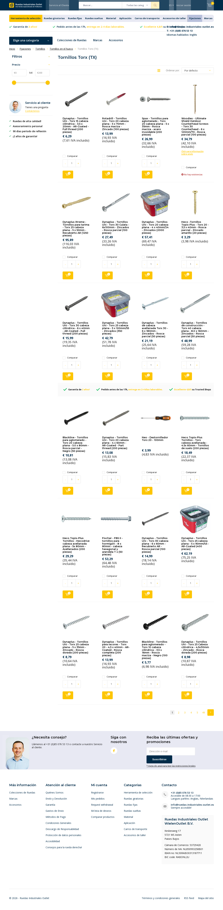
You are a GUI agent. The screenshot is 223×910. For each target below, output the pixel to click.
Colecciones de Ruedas (72, 43)
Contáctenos (32, 113)
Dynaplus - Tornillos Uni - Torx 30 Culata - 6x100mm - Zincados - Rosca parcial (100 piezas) (115, 230)
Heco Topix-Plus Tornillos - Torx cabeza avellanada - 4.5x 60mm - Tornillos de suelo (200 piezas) (195, 445)
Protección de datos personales (63, 837)
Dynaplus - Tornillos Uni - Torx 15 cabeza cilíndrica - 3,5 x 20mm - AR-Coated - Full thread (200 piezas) (76, 127)
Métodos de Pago (56, 819)
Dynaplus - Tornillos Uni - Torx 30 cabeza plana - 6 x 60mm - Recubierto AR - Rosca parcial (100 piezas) (155, 547)
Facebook (114, 752)
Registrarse (97, 795)
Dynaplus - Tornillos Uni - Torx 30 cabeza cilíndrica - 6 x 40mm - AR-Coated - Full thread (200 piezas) (76, 331)
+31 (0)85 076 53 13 (182, 795)
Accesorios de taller (174, 20)
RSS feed (189, 900)
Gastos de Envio (55, 813)
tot (30, 75)
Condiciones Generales (58, 825)
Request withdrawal (102, 807)
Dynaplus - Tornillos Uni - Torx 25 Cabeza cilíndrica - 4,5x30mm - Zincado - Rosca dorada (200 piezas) (195, 650)
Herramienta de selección (26, 20)
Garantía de (25, 29)
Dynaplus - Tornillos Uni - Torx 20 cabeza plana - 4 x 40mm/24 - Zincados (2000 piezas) (155, 230)
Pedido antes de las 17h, (91, 29)
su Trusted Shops (164, 29)
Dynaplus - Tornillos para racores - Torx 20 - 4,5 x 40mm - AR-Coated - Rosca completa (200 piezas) (116, 651)
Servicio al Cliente (59, 5)
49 (203, 715)
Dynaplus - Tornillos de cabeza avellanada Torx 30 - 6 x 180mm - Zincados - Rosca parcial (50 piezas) (155, 332)
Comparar (70, 158)
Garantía (50, 807)
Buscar (155, 5)
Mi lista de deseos (101, 813)
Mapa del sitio (206, 900)
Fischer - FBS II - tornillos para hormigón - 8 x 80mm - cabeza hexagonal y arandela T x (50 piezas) (112, 549)
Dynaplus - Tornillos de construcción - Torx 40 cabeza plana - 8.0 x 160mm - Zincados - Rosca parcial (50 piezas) (195, 332)
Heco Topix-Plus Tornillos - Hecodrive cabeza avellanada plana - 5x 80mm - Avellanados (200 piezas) (76, 547)
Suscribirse (159, 761)
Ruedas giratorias (54, 20)
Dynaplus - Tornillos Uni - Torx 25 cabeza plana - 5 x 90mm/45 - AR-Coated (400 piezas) (195, 546)
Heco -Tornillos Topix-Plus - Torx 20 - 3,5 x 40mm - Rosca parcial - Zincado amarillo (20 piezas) (195, 230)
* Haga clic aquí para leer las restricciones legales (171, 768)
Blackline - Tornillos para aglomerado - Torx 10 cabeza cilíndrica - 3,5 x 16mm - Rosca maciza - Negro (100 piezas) (155, 652)
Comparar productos (102, 819)
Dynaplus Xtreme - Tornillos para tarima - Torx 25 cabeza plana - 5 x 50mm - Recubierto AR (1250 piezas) (76, 231)
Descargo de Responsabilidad (62, 831)
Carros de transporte (147, 20)
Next (210, 715)
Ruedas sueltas (94, 20)
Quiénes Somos (54, 795)
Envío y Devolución (56, 801)
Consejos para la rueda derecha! (64, 850)
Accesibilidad (53, 843)
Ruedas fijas (75, 20)
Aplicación (125, 20)
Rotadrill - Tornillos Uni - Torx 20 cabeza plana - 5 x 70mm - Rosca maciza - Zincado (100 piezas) (115, 126)
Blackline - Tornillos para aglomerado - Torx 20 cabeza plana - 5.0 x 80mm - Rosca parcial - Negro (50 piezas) (76, 446)
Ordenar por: (173, 72)
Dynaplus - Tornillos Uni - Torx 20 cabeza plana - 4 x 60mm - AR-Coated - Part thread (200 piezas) (115, 445)
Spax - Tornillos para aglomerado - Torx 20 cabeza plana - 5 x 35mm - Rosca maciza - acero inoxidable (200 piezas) (155, 129)
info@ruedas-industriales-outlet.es (192, 807)
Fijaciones (195, 20)
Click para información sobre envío (192, 155)
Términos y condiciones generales (161, 900)
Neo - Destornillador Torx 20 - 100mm (155, 441)
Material (111, 20)
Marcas (208, 20)
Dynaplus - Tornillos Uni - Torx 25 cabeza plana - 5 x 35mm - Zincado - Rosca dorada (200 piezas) (76, 650)
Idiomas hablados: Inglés (190, 33)
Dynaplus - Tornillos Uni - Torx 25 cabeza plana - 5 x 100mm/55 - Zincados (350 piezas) (115, 331)
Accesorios (117, 43)
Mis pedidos (98, 801)
